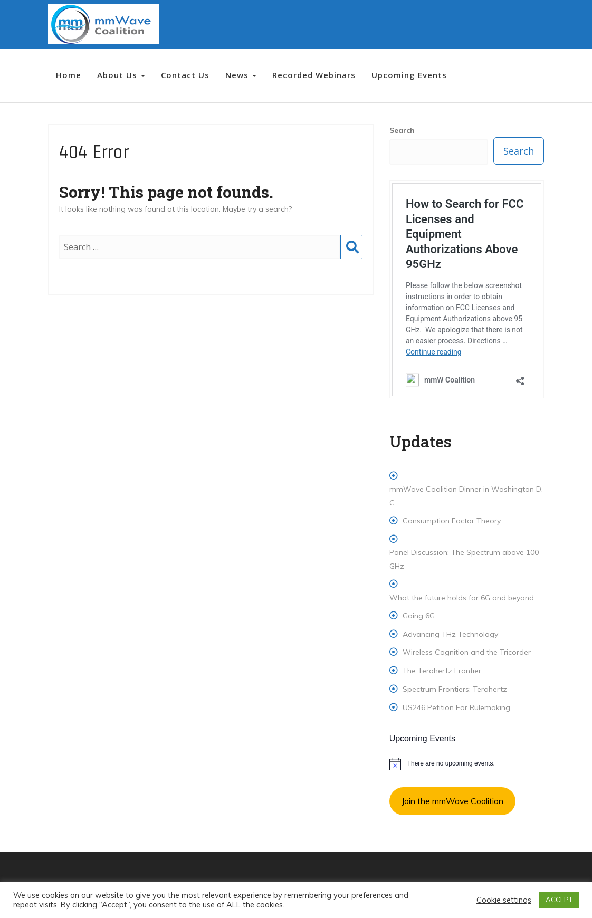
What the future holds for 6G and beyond (461, 598)
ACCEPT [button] (559, 899)
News (240, 75)
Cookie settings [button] (503, 900)
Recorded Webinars (314, 75)
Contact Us (185, 75)
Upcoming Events (409, 75)
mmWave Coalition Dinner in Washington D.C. (466, 495)
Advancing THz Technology (450, 634)
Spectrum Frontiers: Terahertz (455, 689)
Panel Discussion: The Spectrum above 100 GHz (464, 559)
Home (68, 75)
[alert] (466, 764)
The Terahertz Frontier (442, 670)
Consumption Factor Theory (452, 520)
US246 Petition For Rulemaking (456, 707)
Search (351, 257)
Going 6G (419, 615)
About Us (121, 75)
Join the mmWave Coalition (452, 801)
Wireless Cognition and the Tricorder (467, 652)
